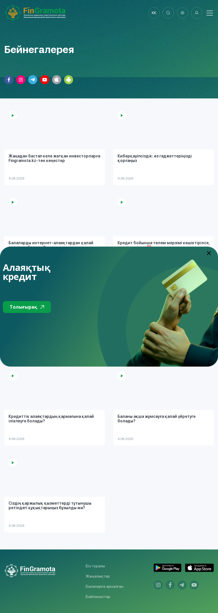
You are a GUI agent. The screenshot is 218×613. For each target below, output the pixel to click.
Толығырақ (27, 307)
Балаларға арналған (105, 586)
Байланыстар (98, 596)
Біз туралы (95, 566)
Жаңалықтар (98, 576)
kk (154, 12)
